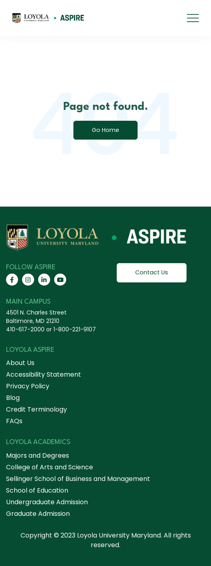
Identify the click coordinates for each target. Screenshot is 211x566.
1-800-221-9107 (74, 329)
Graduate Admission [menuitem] (38, 513)
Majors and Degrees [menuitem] (37, 455)
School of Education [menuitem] (37, 490)
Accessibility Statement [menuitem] (43, 374)
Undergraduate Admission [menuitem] (47, 502)
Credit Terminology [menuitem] (36, 409)
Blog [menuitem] (13, 397)
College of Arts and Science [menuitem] (49, 467)
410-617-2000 (25, 329)
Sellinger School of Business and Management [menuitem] (78, 478)
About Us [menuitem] (20, 362)
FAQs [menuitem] (14, 421)
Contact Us (151, 272)
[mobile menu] (193, 18)
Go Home (105, 130)
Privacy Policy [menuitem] (27, 386)
